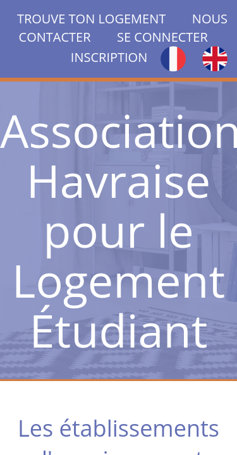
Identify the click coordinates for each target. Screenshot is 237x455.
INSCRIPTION (109, 57)
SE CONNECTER (162, 37)
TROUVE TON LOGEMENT (104, 18)
